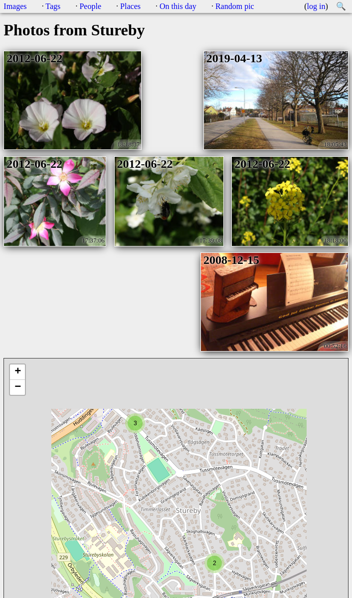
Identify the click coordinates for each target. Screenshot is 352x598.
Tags (52, 6)
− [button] (17, 387)
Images (14, 6)
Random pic (234, 6)
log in (316, 6)
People (90, 6)
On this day (178, 6)
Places (130, 6)
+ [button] (17, 371)
